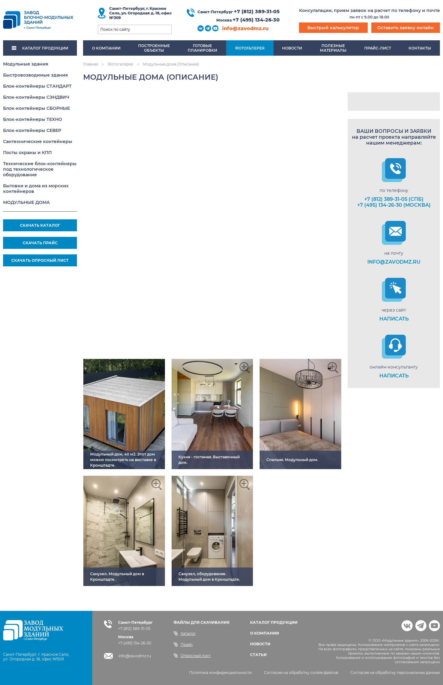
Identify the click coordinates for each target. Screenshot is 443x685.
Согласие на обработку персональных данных (395, 672)
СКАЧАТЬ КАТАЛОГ (40, 225)
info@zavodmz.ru (245, 28)
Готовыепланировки (202, 48)
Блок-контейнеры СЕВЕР (32, 130)
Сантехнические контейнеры (37, 141)
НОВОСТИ (260, 644)
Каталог (185, 633)
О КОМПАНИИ (264, 633)
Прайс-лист (377, 48)
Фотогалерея (250, 48)
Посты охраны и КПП (27, 152)
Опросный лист (192, 655)
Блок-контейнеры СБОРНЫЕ (36, 108)
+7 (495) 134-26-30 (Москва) (394, 205)
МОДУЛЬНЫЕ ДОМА (26, 202)
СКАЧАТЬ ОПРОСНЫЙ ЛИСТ (40, 260)
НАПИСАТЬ (394, 319)
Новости (292, 48)
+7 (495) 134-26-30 (256, 20)
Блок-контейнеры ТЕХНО (32, 119)
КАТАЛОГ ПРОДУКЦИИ (40, 48)
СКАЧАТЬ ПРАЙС (40, 243)
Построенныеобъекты (154, 48)
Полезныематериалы (333, 48)
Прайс (183, 644)
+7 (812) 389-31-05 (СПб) (394, 199)
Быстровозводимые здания (35, 75)
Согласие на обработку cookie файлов (301, 672)
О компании (106, 48)
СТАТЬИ (258, 654)
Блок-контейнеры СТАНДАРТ (37, 86)
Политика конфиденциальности (220, 672)
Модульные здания (25, 64)
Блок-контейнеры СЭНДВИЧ (36, 97)
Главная (90, 64)
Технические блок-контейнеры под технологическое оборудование (40, 169)
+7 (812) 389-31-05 (257, 11)
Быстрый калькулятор (333, 27)
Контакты (420, 48)
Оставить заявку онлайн (405, 27)
